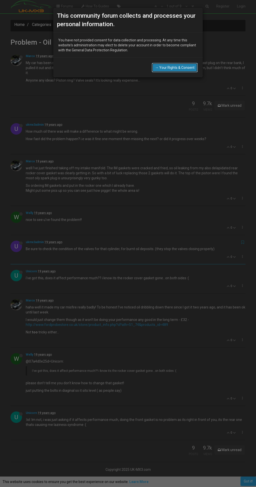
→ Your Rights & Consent (174, 57)
